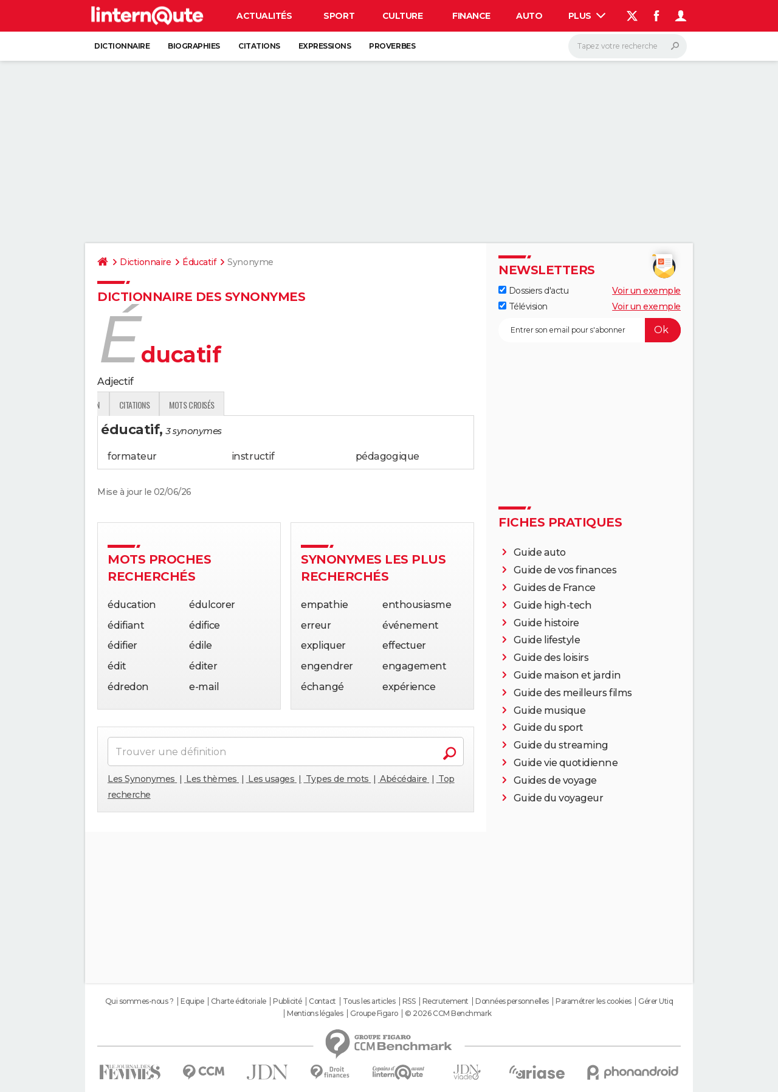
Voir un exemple (646, 290)
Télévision (523, 306)
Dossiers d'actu (533, 290)
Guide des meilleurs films (573, 693)
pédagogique (387, 456)
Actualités (264, 15)
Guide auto (540, 552)
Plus (587, 15)
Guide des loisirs (551, 657)
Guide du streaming (561, 745)
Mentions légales (315, 1013)
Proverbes (392, 45)
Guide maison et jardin (567, 675)
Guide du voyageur (559, 798)
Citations (259, 45)
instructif (253, 456)
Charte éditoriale (238, 1001)
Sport (338, 15)
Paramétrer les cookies (593, 1001)
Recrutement (445, 1001)
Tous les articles (369, 1001)
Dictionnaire (122, 45)
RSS (409, 1001)
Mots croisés (333, 404)
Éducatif (199, 262)
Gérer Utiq (655, 1001)
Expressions (324, 45)
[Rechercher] (627, 46)
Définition (123, 404)
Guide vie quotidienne (566, 763)
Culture (402, 15)
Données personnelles (511, 1001)
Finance (471, 15)
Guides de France (555, 587)
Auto (529, 15)
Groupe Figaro (374, 1013)
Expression (223, 404)
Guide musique (550, 710)
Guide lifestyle (547, 640)
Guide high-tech (553, 605)
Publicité (287, 1001)
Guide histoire (546, 623)
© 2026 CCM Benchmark (448, 1013)
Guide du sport (549, 727)
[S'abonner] (589, 330)
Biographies (194, 45)
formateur (132, 456)
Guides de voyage (555, 780)
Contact (322, 1001)
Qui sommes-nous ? (139, 1001)
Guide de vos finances (565, 570)
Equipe (192, 1001)
